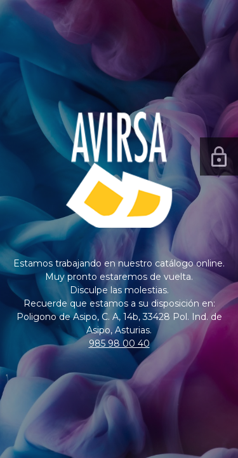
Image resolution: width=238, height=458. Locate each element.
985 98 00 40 (119, 343)
